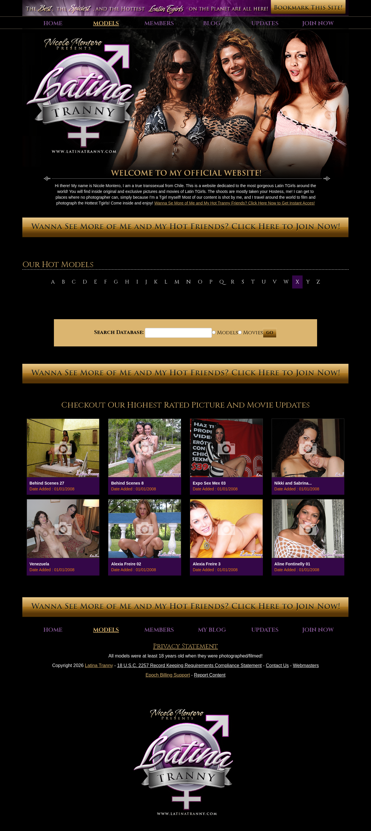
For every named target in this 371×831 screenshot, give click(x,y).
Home (53, 23)
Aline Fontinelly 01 (292, 564)
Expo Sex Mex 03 (209, 483)
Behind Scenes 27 (47, 483)
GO (269, 332)
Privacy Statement (185, 646)
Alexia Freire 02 (126, 564)
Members (159, 23)
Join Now (318, 23)
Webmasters (306, 665)
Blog (212, 23)
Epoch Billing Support (168, 675)
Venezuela (39, 564)
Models (106, 23)
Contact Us (277, 665)
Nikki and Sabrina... (293, 483)
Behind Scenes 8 (127, 483)
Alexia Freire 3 (207, 564)
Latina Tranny (99, 665)
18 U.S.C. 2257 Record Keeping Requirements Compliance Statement (189, 665)
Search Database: (118, 332)
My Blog (212, 630)
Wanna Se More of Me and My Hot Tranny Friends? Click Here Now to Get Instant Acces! (234, 203)
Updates (265, 23)
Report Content (209, 675)
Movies (250, 332)
